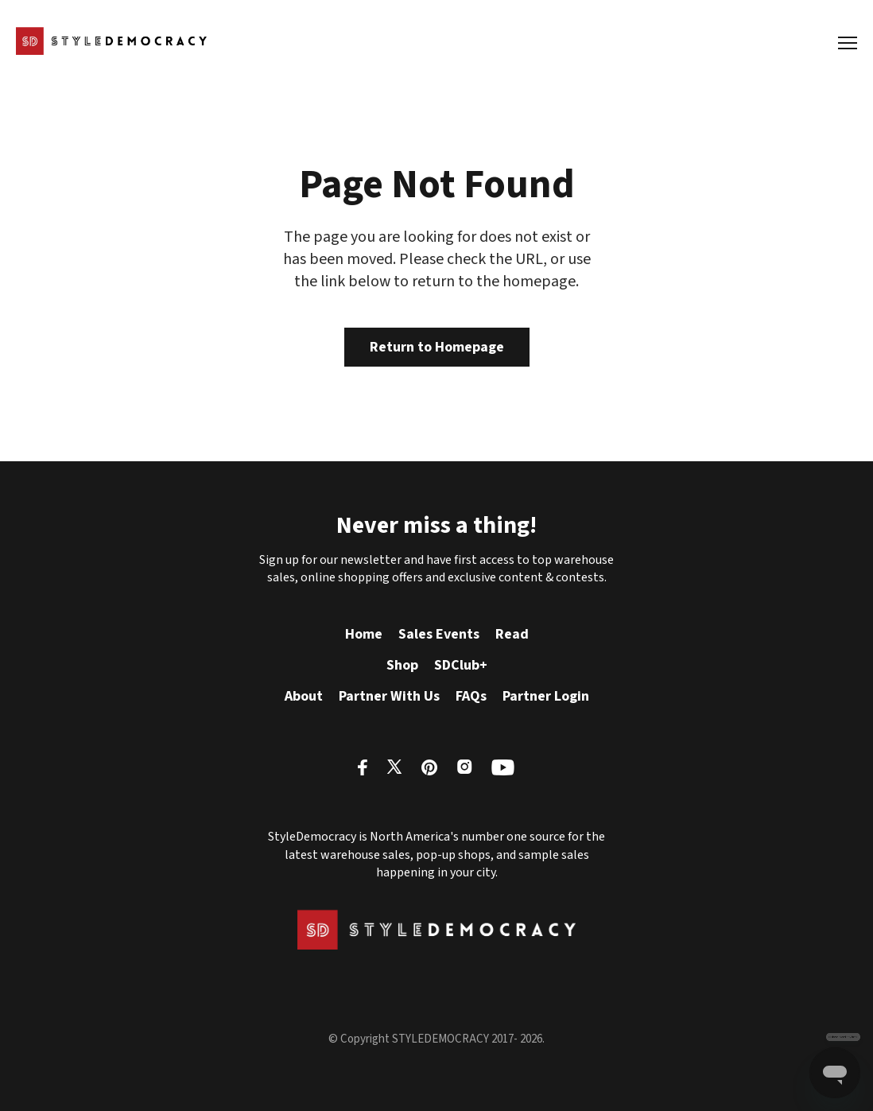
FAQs (471, 696)
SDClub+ (460, 665)
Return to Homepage (437, 347)
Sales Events (438, 634)
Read (512, 634)
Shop (402, 665)
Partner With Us (389, 696)
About (304, 696)
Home (363, 634)
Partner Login (545, 696)
